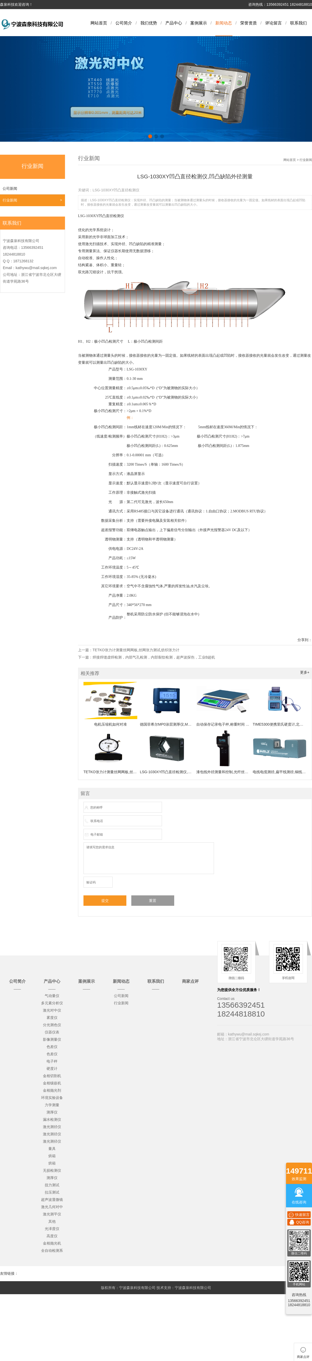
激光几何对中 (52, 1207)
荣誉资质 (248, 23)
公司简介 (123, 23)
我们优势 (148, 23)
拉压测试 (52, 1192)
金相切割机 (52, 1076)
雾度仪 (52, 1017)
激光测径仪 (52, 1127)
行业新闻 (10, 200)
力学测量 (52, 1105)
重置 (152, 900)
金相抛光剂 (52, 1090)
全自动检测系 (52, 1250)
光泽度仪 (52, 1229)
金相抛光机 (52, 1243)
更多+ (304, 672)
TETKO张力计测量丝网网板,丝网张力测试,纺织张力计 (136, 650)
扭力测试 (52, 1185)
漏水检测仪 (52, 1119)
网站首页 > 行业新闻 (297, 160)
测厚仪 (52, 1112)
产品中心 (173, 23)
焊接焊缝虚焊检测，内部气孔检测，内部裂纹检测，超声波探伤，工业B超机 (154, 657)
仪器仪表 (52, 1032)
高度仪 (52, 1236)
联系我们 (298, 23)
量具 (52, 1149)
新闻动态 (223, 23)
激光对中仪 (52, 1010)
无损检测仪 (52, 1170)
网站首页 (98, 23)
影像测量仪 (52, 1039)
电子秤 (52, 1061)
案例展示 (198, 23)
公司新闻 (10, 188)
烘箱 (52, 1156)
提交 (105, 900)
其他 (52, 1221)
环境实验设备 (52, 1098)
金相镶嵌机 (52, 1083)
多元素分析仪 (52, 1003)
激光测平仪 (52, 1214)
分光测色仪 (52, 1025)
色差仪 (52, 1047)
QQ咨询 (299, 1222)
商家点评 (190, 981)
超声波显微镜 (52, 1199)
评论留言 (273, 23)
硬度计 (52, 1068)
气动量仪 (52, 996)
